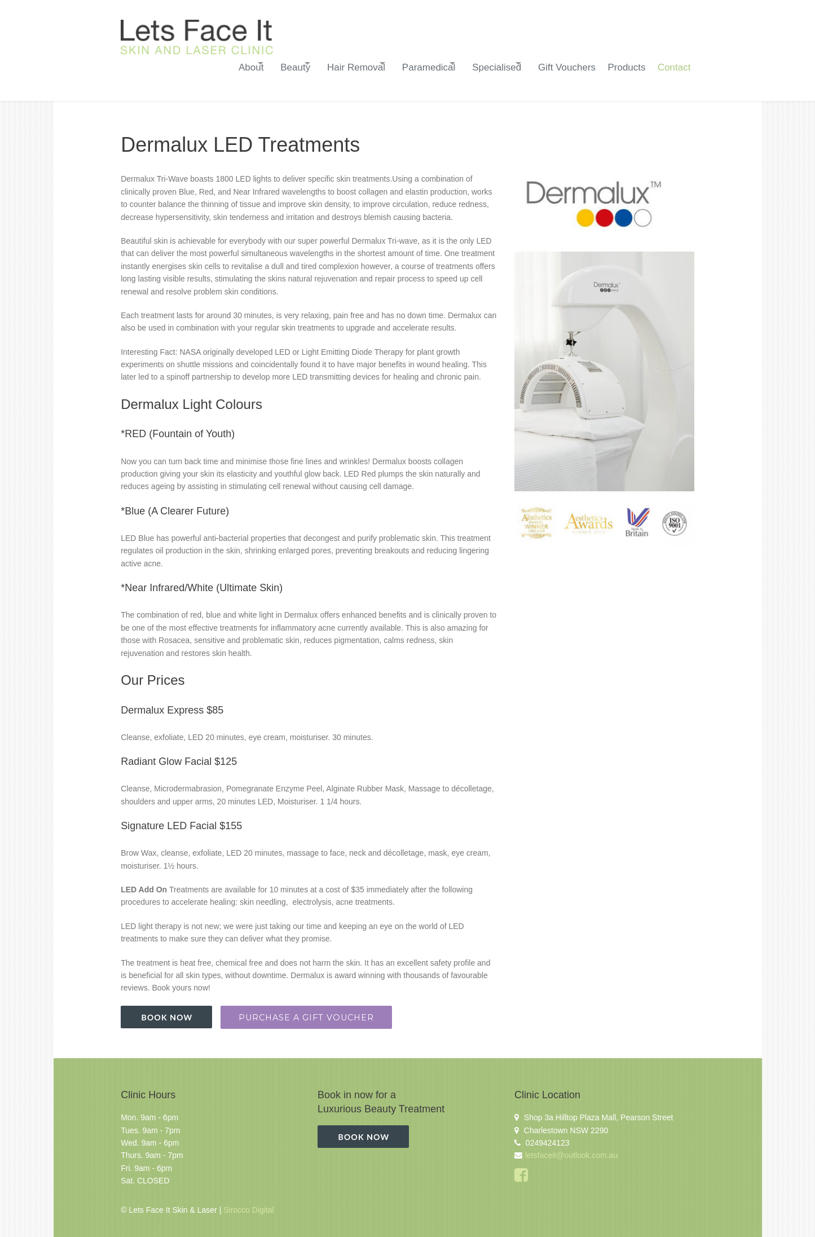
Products (617, 63)
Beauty (235, 63)
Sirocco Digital (248, 1202)
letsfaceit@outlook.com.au (571, 1147)
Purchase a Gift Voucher (306, 1010)
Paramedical (391, 63)
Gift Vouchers (552, 63)
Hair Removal (308, 63)
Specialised (470, 63)
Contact (669, 63)
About (179, 63)
